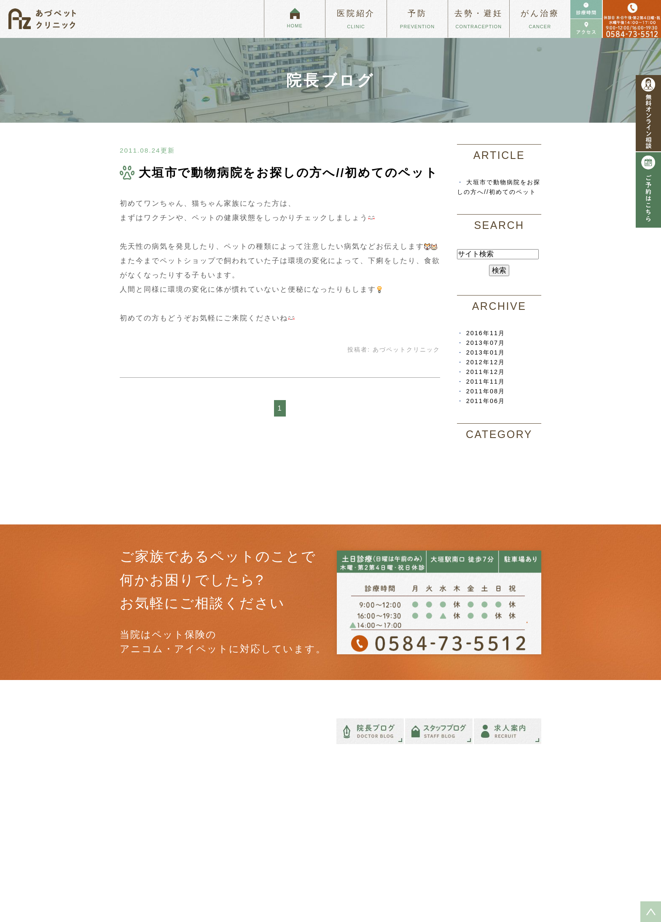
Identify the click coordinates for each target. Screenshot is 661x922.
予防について (477, 808)
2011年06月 (485, 401)
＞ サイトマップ (138, 892)
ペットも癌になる (367, 808)
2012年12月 (485, 362)
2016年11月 (485, 333)
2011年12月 (485, 371)
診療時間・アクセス (257, 849)
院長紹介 (244, 836)
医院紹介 (244, 822)
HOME (241, 808)
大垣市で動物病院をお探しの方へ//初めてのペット (288, 172)
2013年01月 (485, 352)
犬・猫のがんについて (372, 849)
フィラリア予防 (495, 827)
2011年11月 (485, 381)
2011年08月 (485, 391)
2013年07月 (485, 342)
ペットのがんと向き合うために (383, 822)
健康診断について (498, 846)
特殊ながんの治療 (367, 836)
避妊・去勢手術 (480, 859)
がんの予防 (489, 836)
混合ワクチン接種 (498, 818)
